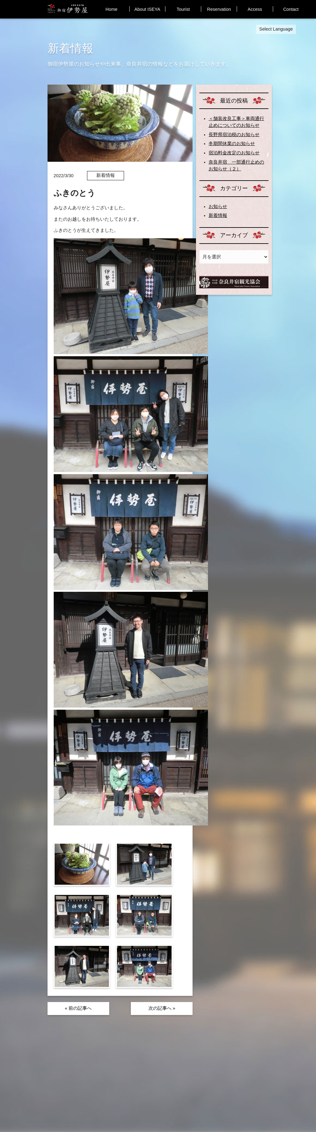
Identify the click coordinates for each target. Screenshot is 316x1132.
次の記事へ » (161, 1008)
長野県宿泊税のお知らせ (234, 134)
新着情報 (218, 215)
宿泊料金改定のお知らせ (234, 152)
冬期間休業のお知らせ (232, 143)
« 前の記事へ (78, 1008)
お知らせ (218, 206)
